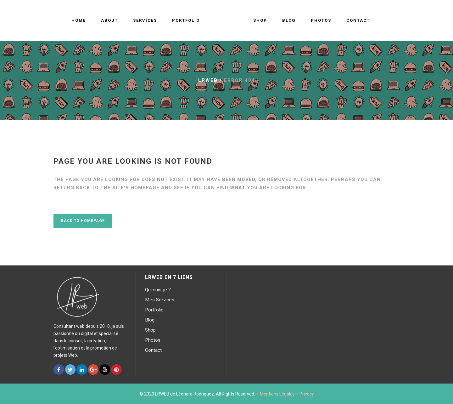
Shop (150, 330)
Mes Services (159, 300)
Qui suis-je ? (158, 290)
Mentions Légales (277, 393)
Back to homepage (83, 221)
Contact (153, 350)
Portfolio (154, 310)
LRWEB (208, 80)
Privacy (306, 393)
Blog (149, 320)
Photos (152, 340)
